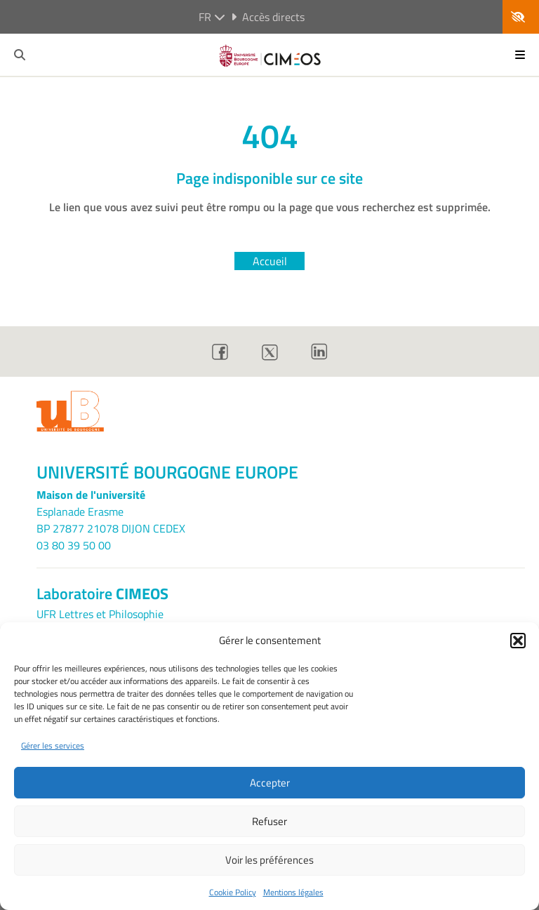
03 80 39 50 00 (73, 545)
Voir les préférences (269, 860)
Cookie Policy (232, 892)
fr (212, 16)
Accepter (270, 783)
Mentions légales (293, 892)
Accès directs (268, 16)
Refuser (269, 821)
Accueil (270, 261)
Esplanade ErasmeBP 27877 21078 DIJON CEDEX (110, 520)
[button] (518, 641)
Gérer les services (52, 745)
